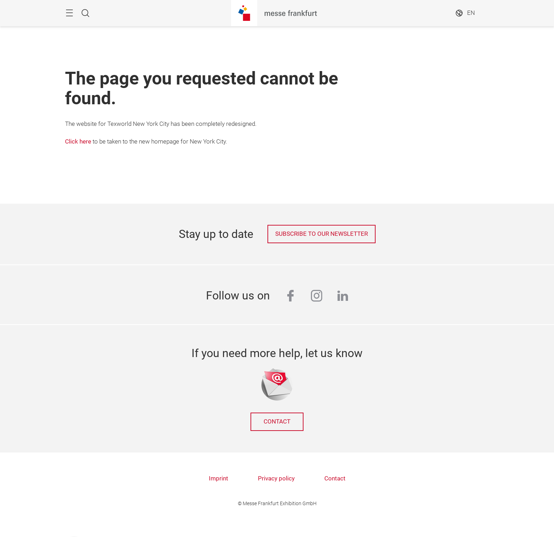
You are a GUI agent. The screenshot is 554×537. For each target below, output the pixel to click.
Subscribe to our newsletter (321, 233)
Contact (277, 421)
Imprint (218, 478)
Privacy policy (276, 478)
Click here (78, 141)
